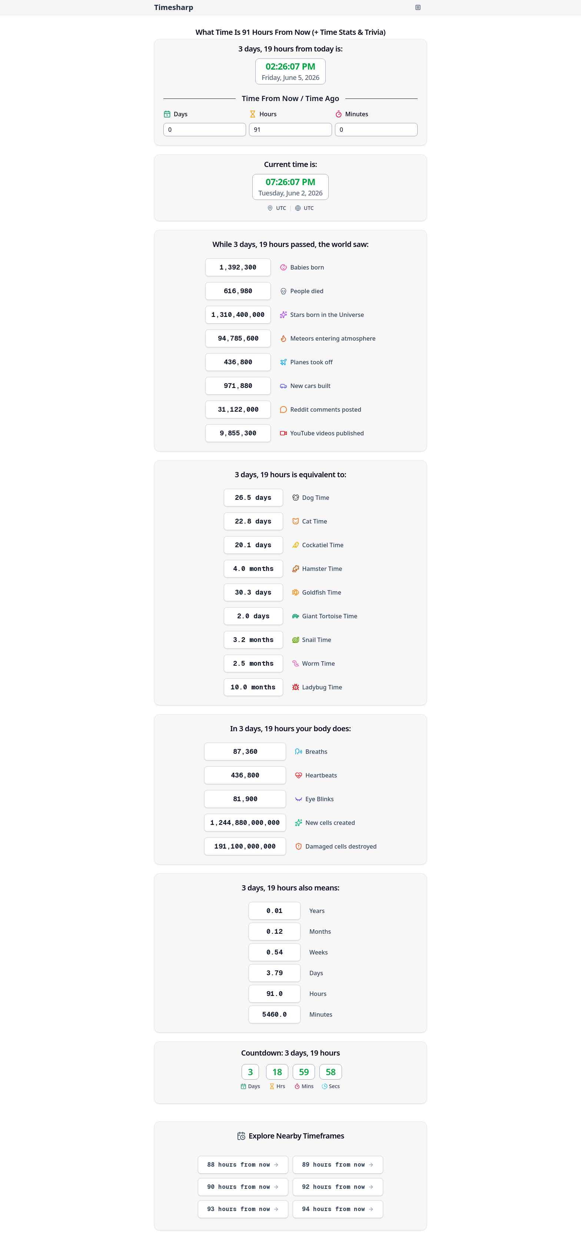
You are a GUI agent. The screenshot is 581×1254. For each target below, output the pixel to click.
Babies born (307, 267)
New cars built (310, 386)
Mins (303, 1086)
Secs (331, 1086)
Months (320, 931)
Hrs (277, 1086)
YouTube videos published (327, 433)
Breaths (316, 752)
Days (175, 114)
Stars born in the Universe (327, 315)
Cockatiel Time (323, 545)
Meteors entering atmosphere (332, 338)
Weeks (318, 952)
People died (306, 291)
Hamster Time (322, 569)
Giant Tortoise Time (330, 616)
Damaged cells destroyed (340, 846)
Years (317, 911)
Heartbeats (321, 775)
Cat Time (314, 521)
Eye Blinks (319, 799)
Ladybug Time (322, 687)
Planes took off (311, 362)
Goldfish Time (321, 592)
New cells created (330, 823)
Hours (262, 114)
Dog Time (315, 498)
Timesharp (173, 7)
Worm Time (318, 663)
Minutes (351, 114)
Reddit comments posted (325, 409)
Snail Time (316, 640)
